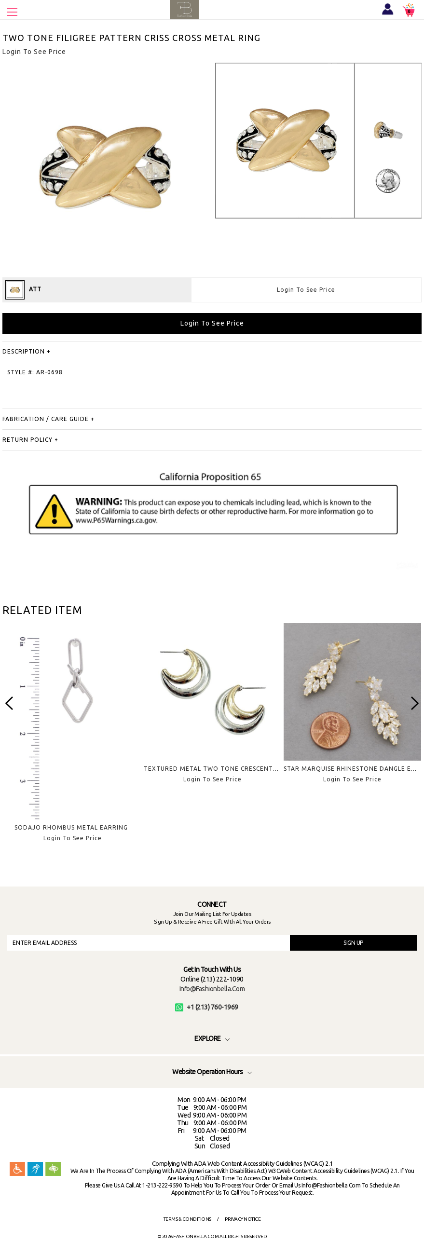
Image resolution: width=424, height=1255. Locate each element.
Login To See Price (306, 289)
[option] (72, 740)
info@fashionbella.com (212, 989)
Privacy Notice (242, 1219)
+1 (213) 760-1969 (206, 1007)
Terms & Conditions (187, 1219)
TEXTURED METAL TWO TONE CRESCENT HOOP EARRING (234, 768)
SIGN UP (353, 943)
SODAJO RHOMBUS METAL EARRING (71, 827)
